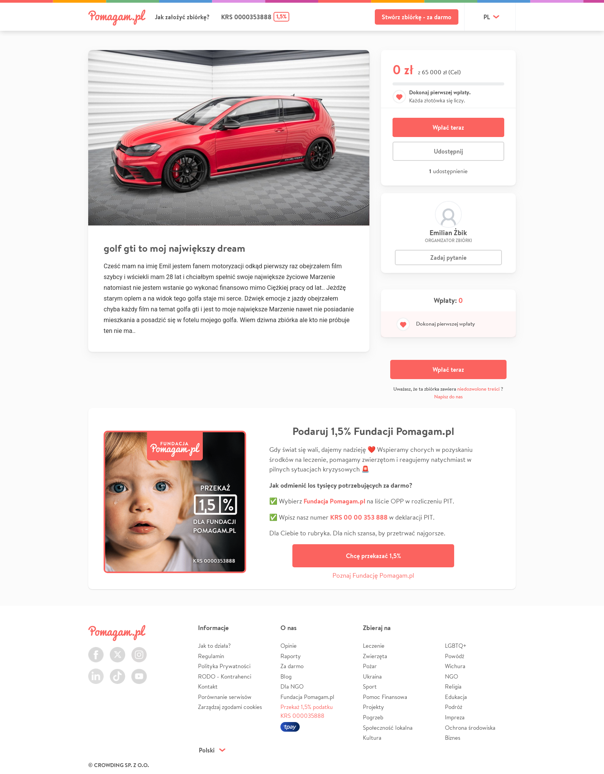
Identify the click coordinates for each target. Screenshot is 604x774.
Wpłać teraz (448, 127)
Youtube (139, 672)
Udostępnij (448, 151)
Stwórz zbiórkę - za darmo (416, 17)
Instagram (139, 650)
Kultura (372, 737)
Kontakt (208, 686)
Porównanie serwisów (225, 696)
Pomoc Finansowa (385, 696)
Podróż (453, 706)
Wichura (455, 666)
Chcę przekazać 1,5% (373, 556)
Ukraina (372, 676)
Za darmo (292, 666)
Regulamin (211, 656)
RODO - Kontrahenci (224, 676)
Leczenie (373, 645)
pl (486, 17)
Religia (453, 686)
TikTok (117, 672)
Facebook (96, 650)
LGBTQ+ (455, 645)
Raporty (290, 656)
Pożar (370, 666)
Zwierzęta (375, 656)
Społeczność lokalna (388, 727)
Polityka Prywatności (224, 666)
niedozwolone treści (478, 389)
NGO (451, 676)
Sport (370, 686)
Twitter (117, 650)
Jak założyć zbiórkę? (182, 17)
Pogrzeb (373, 717)
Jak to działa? (214, 645)
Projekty (373, 706)
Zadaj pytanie (448, 257)
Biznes (452, 737)
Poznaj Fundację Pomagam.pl (373, 575)
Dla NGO (292, 686)
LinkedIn (96, 672)
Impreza (455, 717)
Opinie (288, 645)
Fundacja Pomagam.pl (307, 696)
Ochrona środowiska (470, 727)
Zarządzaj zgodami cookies (230, 706)
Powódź (454, 656)
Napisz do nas (448, 396)
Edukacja (456, 696)
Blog (286, 676)
